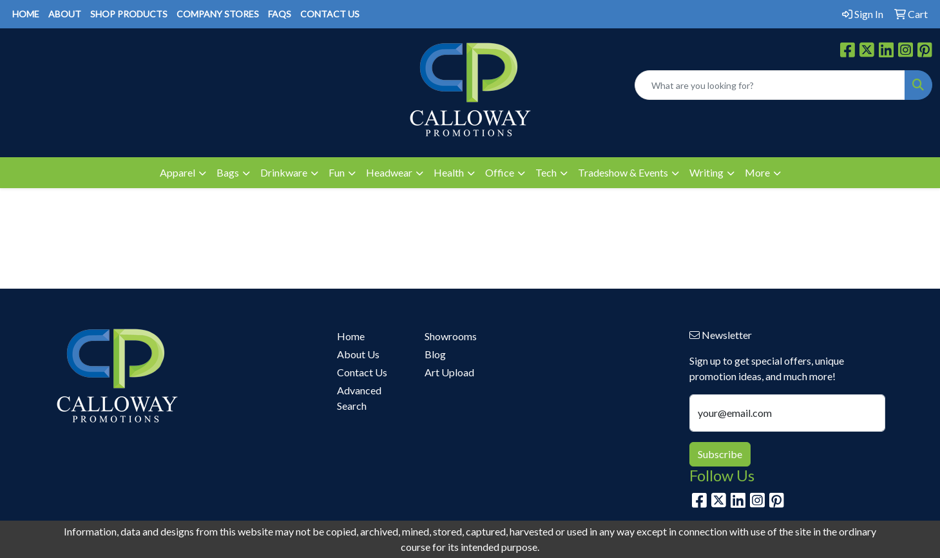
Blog (435, 354)
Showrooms (451, 336)
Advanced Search (359, 398)
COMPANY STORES (218, 13)
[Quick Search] (770, 85)
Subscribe (720, 454)
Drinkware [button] (283, 172)
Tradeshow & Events (623, 172)
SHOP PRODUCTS (129, 13)
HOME (25, 13)
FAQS (279, 13)
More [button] (757, 172)
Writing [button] (706, 172)
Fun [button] (337, 172)
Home (351, 336)
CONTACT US (330, 13)
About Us (358, 354)
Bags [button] (227, 172)
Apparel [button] (177, 172)
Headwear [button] (389, 172)
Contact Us (362, 372)
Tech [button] (546, 172)
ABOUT (64, 13)
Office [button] (499, 172)
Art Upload (449, 372)
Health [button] (449, 172)
